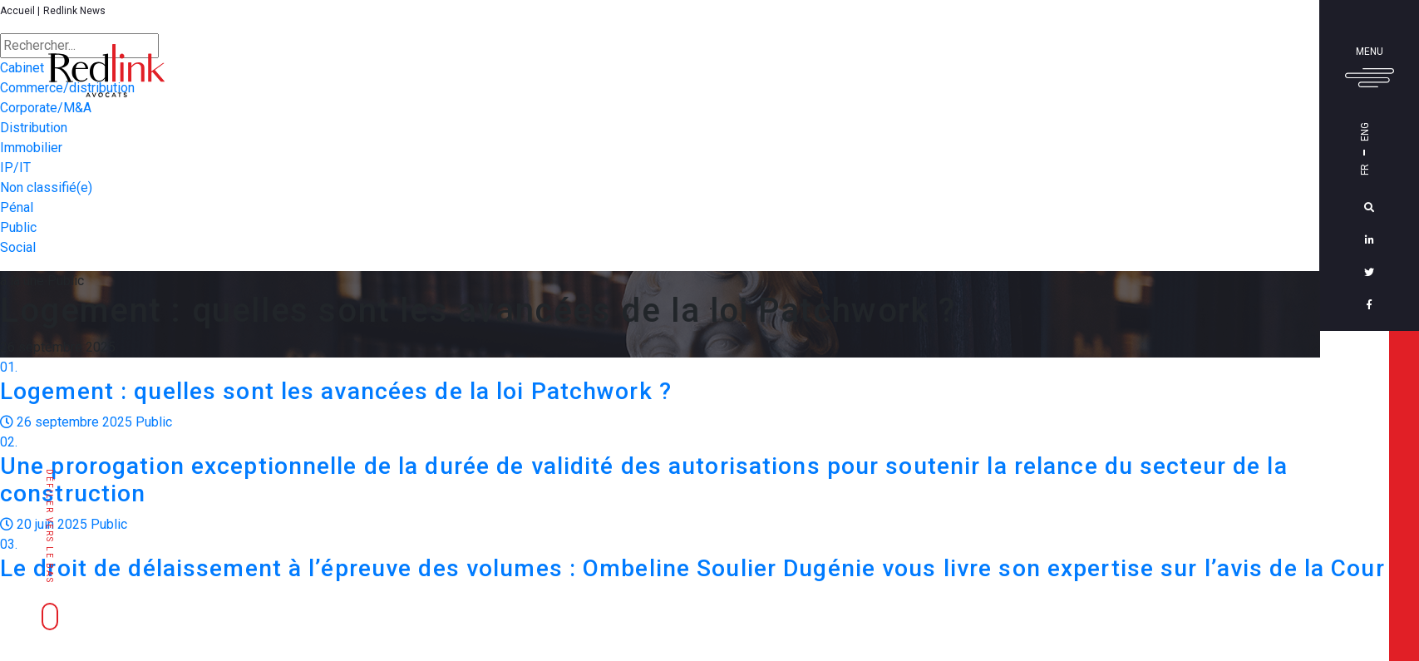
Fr (1371, 169)
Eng (1371, 131)
